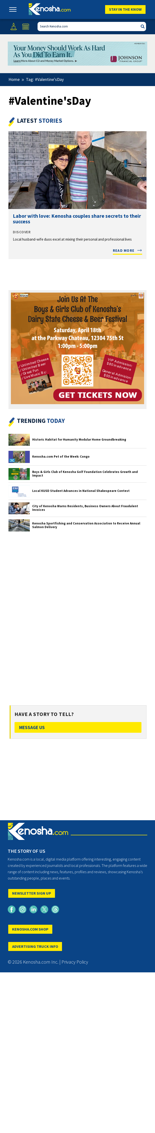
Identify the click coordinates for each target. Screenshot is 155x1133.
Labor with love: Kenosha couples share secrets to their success (77, 219)
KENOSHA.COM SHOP (30, 929)
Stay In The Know (125, 9)
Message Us (32, 727)
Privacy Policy (75, 962)
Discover (22, 232)
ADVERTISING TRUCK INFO (35, 946)
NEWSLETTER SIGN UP (31, 893)
